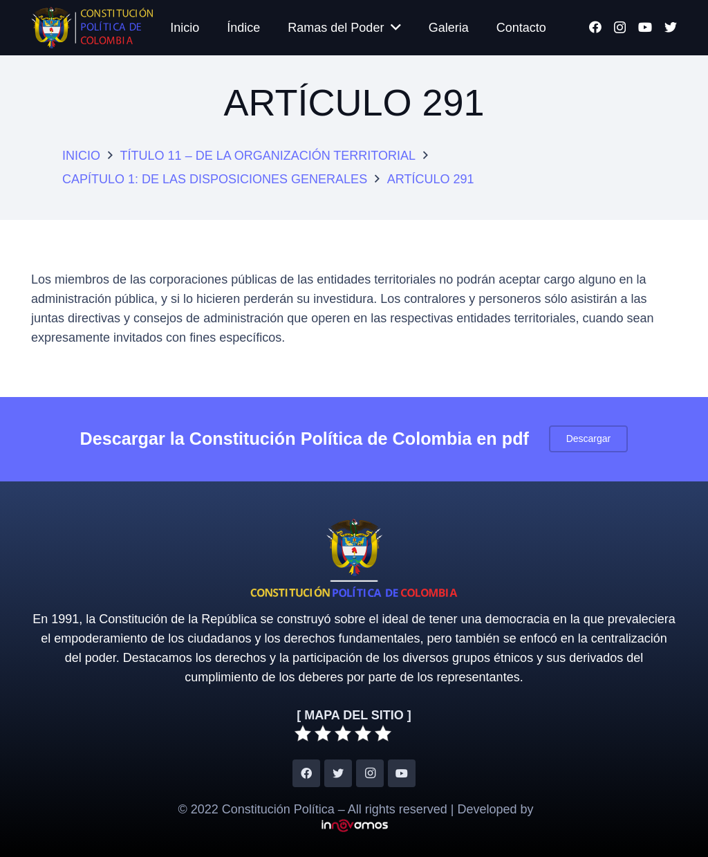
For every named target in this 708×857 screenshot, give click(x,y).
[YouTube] (645, 27)
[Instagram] (620, 28)
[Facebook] (595, 27)
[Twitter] (670, 27)
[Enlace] (92, 27)
